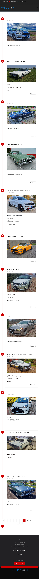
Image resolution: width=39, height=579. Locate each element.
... (15, 520)
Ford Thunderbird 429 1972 (14, 144)
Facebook (20, 553)
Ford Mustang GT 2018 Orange (15, 236)
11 (36, 520)
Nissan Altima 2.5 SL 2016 (13, 269)
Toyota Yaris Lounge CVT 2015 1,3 (16, 392)
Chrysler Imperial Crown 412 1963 (16, 476)
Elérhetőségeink (35, 3)
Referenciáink (11, 20)
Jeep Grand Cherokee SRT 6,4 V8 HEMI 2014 (18, 190)
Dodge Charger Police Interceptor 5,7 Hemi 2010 (20, 354)
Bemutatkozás (29, 3)
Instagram (20, 554)
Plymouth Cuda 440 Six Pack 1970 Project (18, 432)
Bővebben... (33, 53)
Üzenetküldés (19, 563)
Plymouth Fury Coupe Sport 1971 (16, 61)
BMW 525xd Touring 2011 (13, 315)
